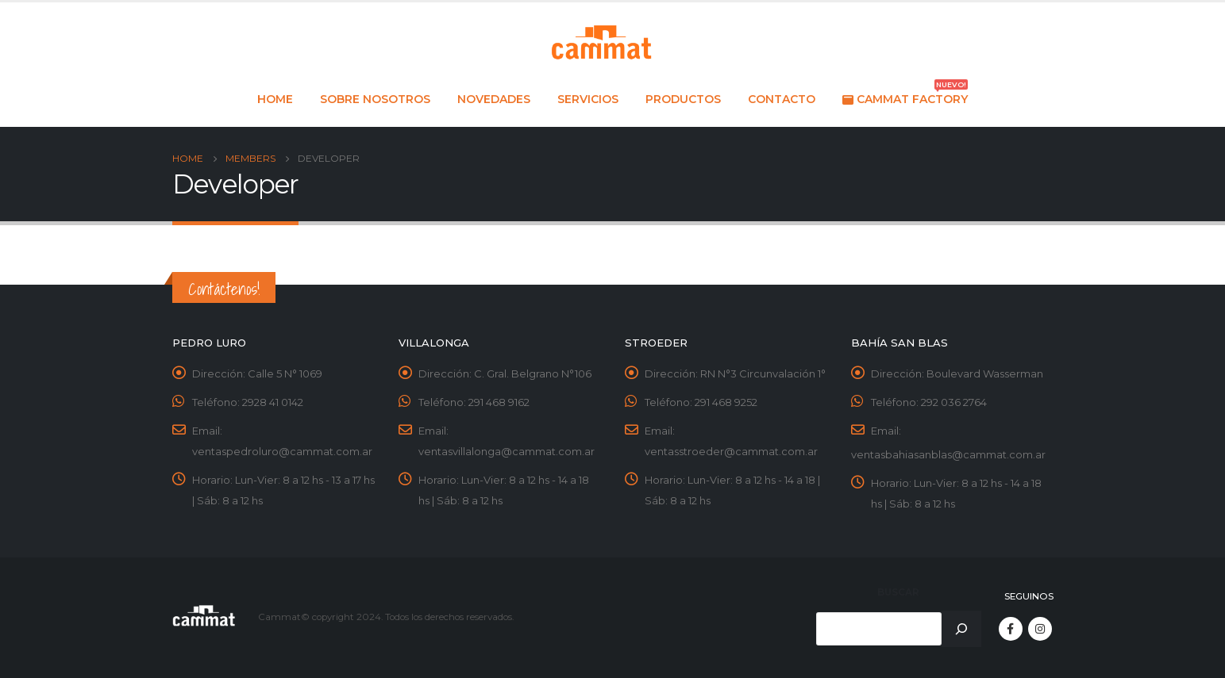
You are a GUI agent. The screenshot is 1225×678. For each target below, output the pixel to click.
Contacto (781, 99)
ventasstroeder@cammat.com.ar (731, 451)
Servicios (587, 99)
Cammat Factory (905, 94)
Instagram (1040, 629)
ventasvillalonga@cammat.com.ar (506, 451)
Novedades (493, 99)
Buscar (898, 592)
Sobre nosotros (375, 99)
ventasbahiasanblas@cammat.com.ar (948, 454)
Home (275, 99)
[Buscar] (961, 629)
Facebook (1011, 629)
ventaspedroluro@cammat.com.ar (282, 451)
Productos (683, 99)
